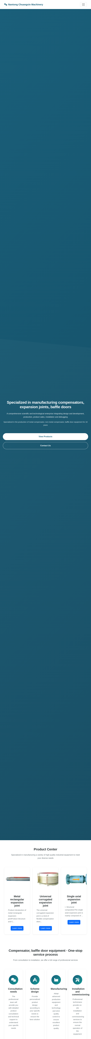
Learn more (17, 928)
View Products (45, 436)
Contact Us (45, 445)
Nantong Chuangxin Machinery (23, 4)
